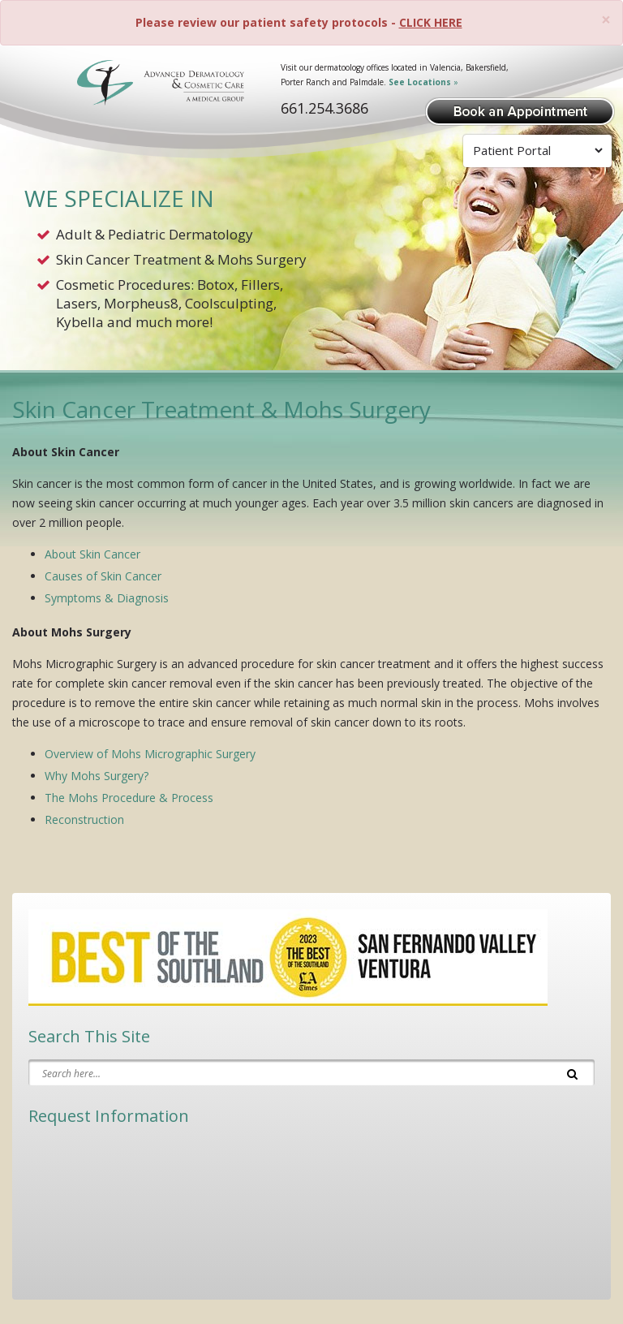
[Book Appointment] (520, 110)
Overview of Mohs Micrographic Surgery (150, 753)
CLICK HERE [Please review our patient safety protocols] (430, 22)
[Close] (606, 19)
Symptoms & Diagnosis (107, 598)
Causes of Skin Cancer (103, 576)
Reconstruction (84, 819)
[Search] (572, 1072)
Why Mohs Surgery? (96, 775)
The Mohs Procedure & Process (129, 797)
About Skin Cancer (92, 554)
